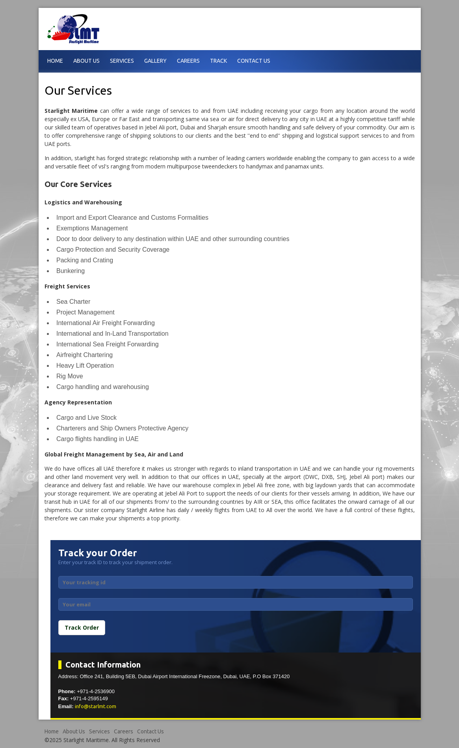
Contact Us (253, 61)
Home (55, 61)
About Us (86, 61)
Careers (188, 61)
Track (218, 61)
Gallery (155, 61)
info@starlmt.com (95, 706)
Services (122, 61)
